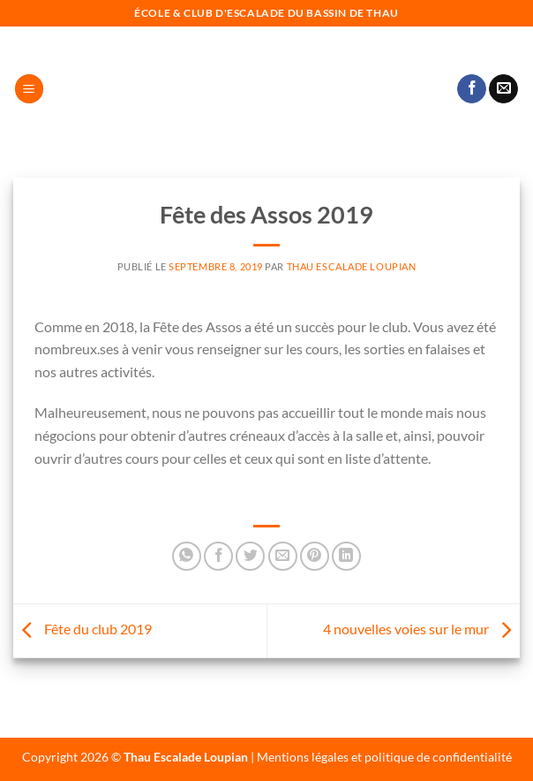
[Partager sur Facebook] (218, 556)
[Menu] (29, 88)
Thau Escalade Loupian (352, 266)
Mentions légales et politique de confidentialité (384, 756)
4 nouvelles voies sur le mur (421, 628)
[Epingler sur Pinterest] (314, 556)
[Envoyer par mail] (282, 556)
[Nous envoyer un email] (503, 89)
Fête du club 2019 (82, 628)
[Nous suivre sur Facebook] (471, 89)
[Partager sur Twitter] (250, 556)
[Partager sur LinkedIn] (346, 556)
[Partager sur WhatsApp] (186, 556)
